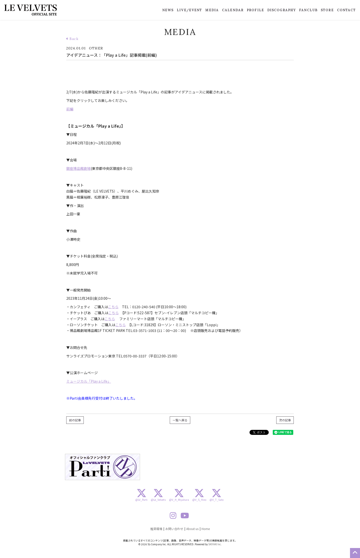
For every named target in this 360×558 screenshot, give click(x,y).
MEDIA (212, 10)
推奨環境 (156, 529)
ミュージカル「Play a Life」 (88, 381)
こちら (113, 306)
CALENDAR (233, 10)
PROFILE (255, 10)
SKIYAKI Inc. (215, 544)
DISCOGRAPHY (281, 10)
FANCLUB (308, 10)
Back (72, 38)
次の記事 (285, 420)
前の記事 (75, 420)
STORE (327, 10)
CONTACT (346, 10)
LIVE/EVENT (189, 10)
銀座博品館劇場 (78, 168)
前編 (69, 108)
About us (192, 529)
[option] (102, 467)
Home (206, 529)
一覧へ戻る (180, 420)
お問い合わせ (174, 529)
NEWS (168, 10)
